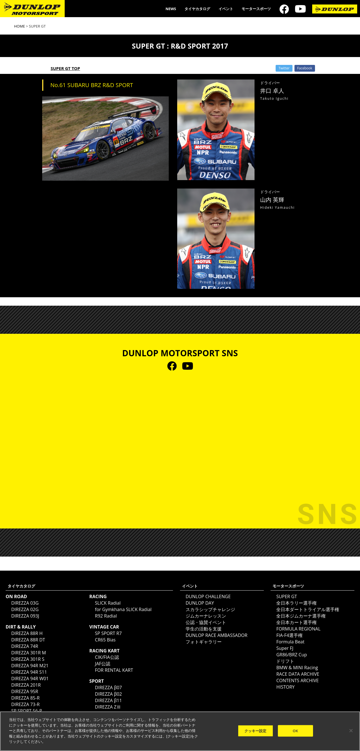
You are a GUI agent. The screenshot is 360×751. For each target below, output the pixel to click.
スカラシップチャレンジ (210, 609)
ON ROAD (16, 596)
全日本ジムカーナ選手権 (301, 616)
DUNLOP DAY (200, 603)
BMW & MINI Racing (297, 667)
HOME (19, 26)
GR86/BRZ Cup (291, 655)
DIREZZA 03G (25, 603)
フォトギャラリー (204, 642)
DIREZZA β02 (108, 694)
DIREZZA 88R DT (28, 640)
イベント (226, 8)
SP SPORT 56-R (26, 711)
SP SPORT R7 (108, 633)
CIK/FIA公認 (107, 657)
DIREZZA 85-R (25, 698)
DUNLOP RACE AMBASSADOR (217, 635)
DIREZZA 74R (24, 646)
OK (295, 730)
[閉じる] (351, 730)
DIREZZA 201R (26, 685)
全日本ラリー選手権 (296, 603)
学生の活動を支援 (204, 629)
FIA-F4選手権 (289, 635)
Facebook (304, 68)
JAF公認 (103, 664)
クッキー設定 (255, 730)
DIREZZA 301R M (28, 653)
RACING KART (104, 651)
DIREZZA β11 (108, 700)
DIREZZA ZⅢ (108, 707)
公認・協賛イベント (206, 622)
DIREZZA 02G (25, 609)
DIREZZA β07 (108, 687)
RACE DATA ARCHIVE (297, 674)
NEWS (170, 8)
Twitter (283, 68)
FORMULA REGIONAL (298, 629)
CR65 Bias (105, 640)
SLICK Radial (108, 603)
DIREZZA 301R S (27, 659)
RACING (98, 596)
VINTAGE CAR (104, 627)
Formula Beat (290, 642)
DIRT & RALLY (21, 627)
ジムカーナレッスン (206, 616)
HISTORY (285, 687)
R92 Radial (106, 616)
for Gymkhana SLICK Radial (123, 609)
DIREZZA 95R (24, 691)
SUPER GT (286, 596)
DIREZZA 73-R (25, 704)
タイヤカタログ (197, 8)
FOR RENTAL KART (114, 670)
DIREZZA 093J (25, 616)
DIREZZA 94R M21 (29, 665)
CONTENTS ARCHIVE (297, 680)
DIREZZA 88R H (27, 633)
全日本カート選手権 (296, 622)
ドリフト (285, 661)
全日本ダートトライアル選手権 (307, 609)
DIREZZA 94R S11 (29, 672)
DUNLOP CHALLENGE (208, 596)
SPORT (96, 681)
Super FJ (284, 648)
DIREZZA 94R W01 (30, 678)
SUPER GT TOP (65, 68)
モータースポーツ (256, 8)
